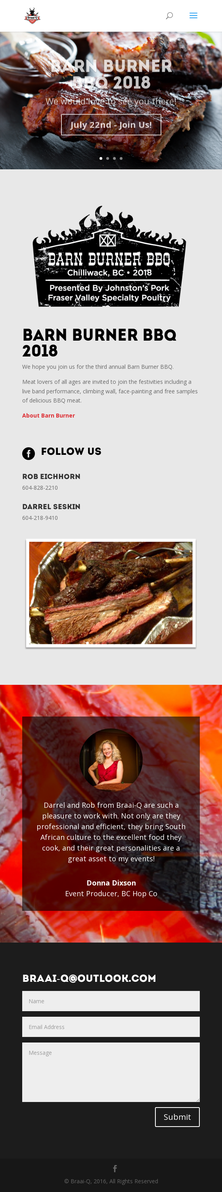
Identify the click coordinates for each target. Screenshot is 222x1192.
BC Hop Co (139, 893)
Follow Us (71, 452)
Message (111, 1072)
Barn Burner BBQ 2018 (111, 83)
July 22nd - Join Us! (111, 132)
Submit (177, 1117)
